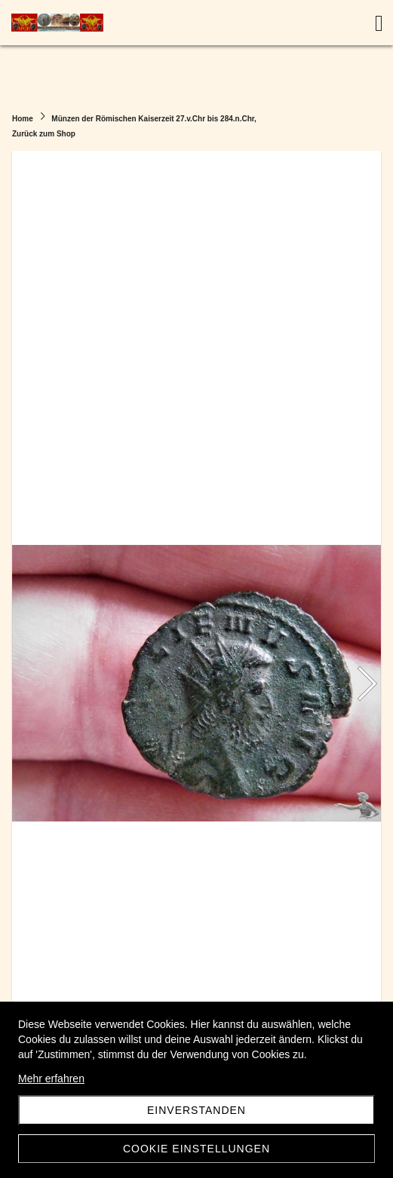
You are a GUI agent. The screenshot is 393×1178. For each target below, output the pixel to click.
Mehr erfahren (51, 1078)
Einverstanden (196, 1110)
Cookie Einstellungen (196, 1149)
